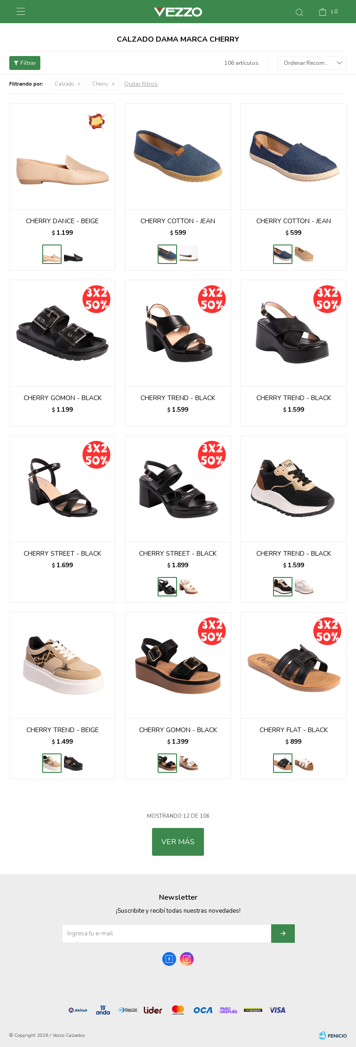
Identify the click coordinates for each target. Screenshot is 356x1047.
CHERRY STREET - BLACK (62, 553)
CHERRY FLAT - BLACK (294, 730)
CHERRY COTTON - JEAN (177, 221)
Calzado (64, 84)
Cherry (100, 84)
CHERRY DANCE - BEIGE (62, 221)
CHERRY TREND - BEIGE (62, 730)
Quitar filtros (141, 84)
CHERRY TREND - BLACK (177, 398)
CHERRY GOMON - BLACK (63, 398)
